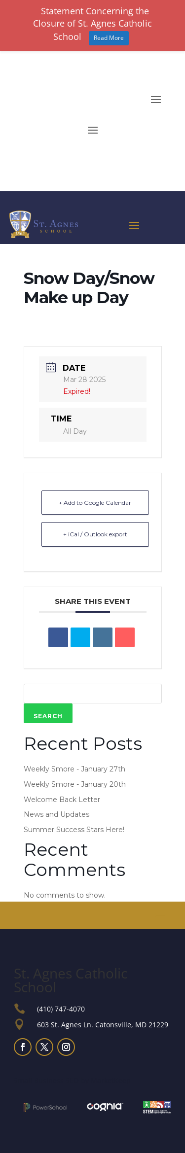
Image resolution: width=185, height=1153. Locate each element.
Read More (109, 38)
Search (48, 716)
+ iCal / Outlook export (95, 534)
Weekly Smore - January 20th (75, 784)
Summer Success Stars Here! (74, 829)
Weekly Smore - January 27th (74, 769)
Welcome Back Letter (62, 799)
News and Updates (56, 814)
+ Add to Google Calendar (95, 502)
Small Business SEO (46, 1080)
